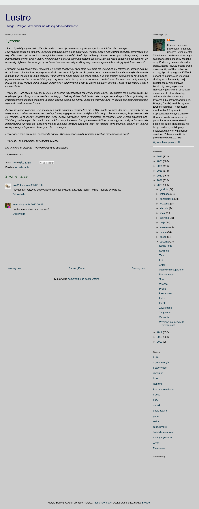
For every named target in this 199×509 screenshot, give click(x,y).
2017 (160, 341)
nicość (156, 394)
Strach (162, 279)
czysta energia (161, 362)
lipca (162, 213)
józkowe (157, 383)
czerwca (164, 218)
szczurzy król (160, 427)
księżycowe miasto (163, 389)
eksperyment (160, 367)
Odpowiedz (19, 194)
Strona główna (76, 268)
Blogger (146, 502)
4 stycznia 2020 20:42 (31, 204)
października (167, 199)
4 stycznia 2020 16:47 (31, 185)
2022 (160, 175)
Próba (162, 288)
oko (172, 40)
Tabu (162, 255)
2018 (160, 337)
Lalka (162, 298)
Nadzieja (164, 250)
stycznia (164, 241)
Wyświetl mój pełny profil (166, 142)
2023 (160, 170)
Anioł (162, 265)
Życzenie (164, 317)
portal (156, 416)
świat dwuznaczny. (163, 432)
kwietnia (164, 227)
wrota (156, 443)
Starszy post (138, 268)
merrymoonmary (102, 502)
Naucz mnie (165, 245)
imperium (158, 373)
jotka (15, 204)
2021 (160, 180)
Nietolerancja (166, 274)
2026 (160, 156)
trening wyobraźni (162, 437)
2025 (160, 161)
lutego (163, 237)
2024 (160, 166)
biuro (156, 357)
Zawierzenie (165, 308)
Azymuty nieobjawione (171, 269)
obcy (155, 400)
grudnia (164, 189)
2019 (160, 332)
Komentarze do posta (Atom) (83, 279)
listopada (165, 194)
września (165, 203)
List (161, 260)
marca (163, 232)
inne (155, 378)
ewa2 (16, 185)
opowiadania (22, 167)
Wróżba (163, 284)
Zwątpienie (165, 312)
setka (156, 421)
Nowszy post (15, 268)
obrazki (157, 405)
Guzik (162, 303)
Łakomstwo (165, 293)
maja (163, 222)
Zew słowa (159, 448)
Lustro (18, 17)
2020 (160, 185)
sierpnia (164, 208)
